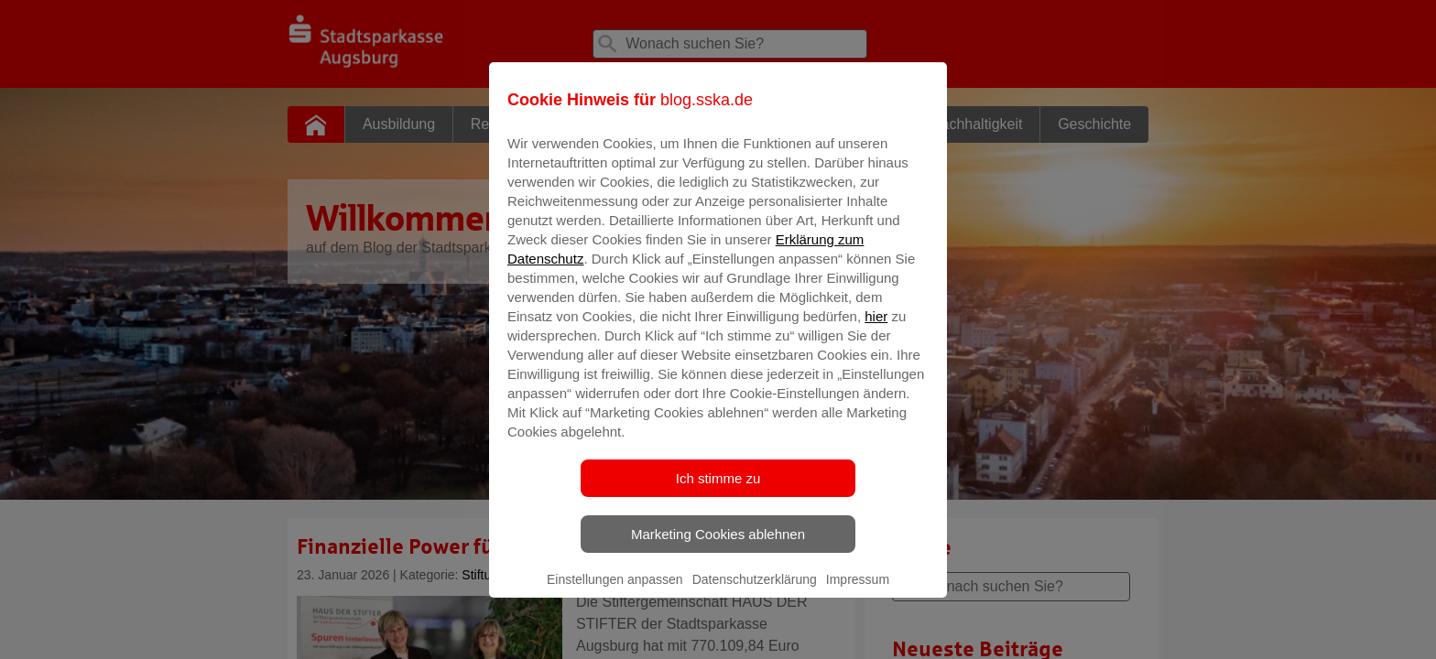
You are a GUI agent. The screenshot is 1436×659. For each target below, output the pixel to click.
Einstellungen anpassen (615, 592)
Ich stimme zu (718, 491)
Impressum (857, 592)
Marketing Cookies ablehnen (718, 547)
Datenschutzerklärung (754, 592)
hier (876, 329)
